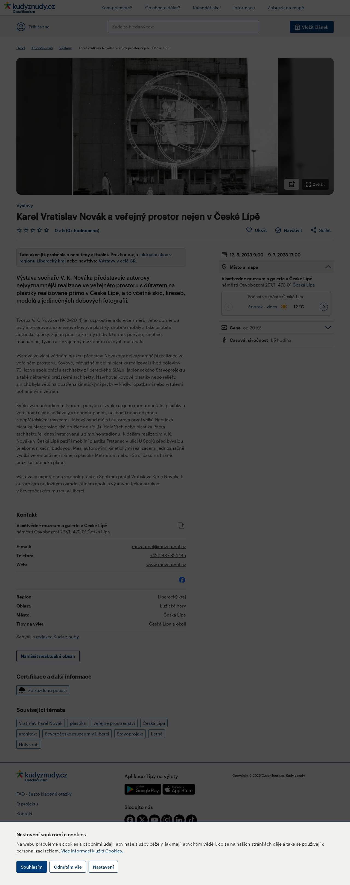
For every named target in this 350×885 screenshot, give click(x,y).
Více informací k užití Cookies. (92, 850)
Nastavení (103, 866)
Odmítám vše (68, 866)
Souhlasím (32, 866)
